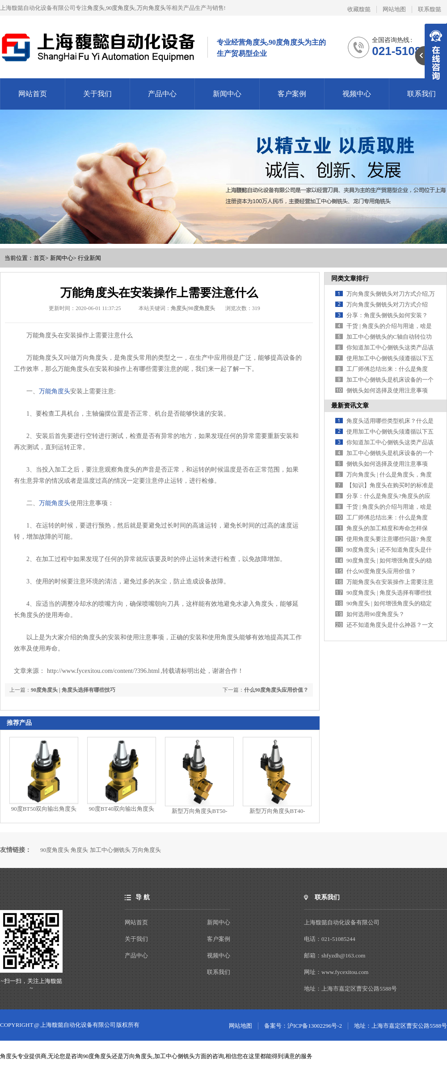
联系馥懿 (429, 9)
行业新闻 (89, 258)
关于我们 (97, 94)
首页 (39, 258)
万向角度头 (151, 7)
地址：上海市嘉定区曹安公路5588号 (400, 1025)
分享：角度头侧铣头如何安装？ (387, 315)
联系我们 (421, 94)
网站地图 (394, 9)
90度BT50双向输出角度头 (44, 808)
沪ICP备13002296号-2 (314, 1025)
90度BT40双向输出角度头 (122, 808)
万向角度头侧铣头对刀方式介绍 (387, 304)
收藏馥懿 (359, 9)
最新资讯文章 (350, 405)
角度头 (96, 7)
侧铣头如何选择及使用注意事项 (387, 390)
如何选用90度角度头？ (375, 614)
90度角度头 (120, 7)
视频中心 (356, 94)
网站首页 (32, 94)
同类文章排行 (350, 278)
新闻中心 (227, 94)
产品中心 (162, 94)
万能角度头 (54, 391)
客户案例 (292, 94)
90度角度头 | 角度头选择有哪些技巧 (73, 690)
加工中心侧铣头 (110, 850)
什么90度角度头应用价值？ (276, 690)
